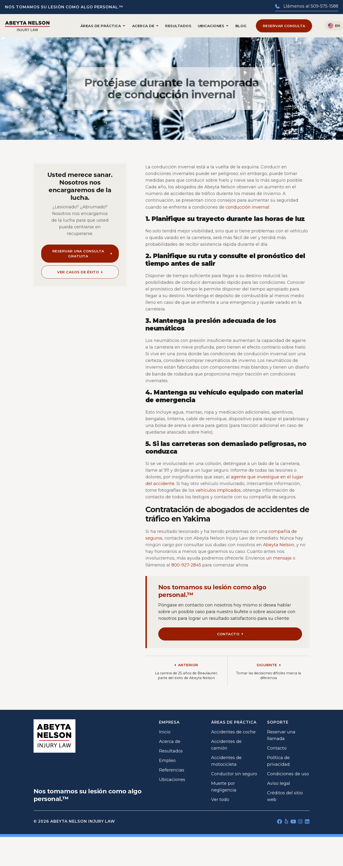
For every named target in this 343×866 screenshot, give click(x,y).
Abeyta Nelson (278, 544)
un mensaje (279, 558)
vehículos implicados (218, 490)
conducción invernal (247, 207)
